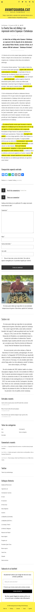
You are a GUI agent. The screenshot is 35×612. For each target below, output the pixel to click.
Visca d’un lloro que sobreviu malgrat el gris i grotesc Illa (14, 415)
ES (29, 5)
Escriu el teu (23, 190)
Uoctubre (3, 435)
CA (27, 5)
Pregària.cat (4, 540)
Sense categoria (22, 432)
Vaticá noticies (4, 560)
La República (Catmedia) (7, 516)
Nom (3, 237)
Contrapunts (22, 429)
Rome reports (4, 548)
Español (30, 608)
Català (24, 608)
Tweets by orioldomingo (7, 472)
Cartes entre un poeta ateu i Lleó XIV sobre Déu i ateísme (14, 403)
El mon (3, 497)
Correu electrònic (6, 244)
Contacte (18, 608)
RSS (25, 1)
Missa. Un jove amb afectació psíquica (10, 409)
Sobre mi (5, 608)
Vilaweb (3, 556)
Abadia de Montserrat (6, 485)
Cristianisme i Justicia (6, 493)
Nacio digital (4, 536)
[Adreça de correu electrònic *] (17, 581)
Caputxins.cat (4, 489)
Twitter (22, 1)
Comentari (4, 210)
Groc (2, 432)
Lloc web (3, 251)
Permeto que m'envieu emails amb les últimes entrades (16, 587)
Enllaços (11, 608)
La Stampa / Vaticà (5, 524)
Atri (18, 25)
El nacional (4, 501)
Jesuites (3, 512)
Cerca (32, 1)
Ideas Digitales (4, 508)
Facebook (18, 1)
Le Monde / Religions (6, 528)
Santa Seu (3, 552)
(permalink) (19, 180)
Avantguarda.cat (17, 9)
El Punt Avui (4, 504)
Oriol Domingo (4, 25)
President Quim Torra (6, 544)
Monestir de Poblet (5, 532)
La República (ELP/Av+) (6, 520)
